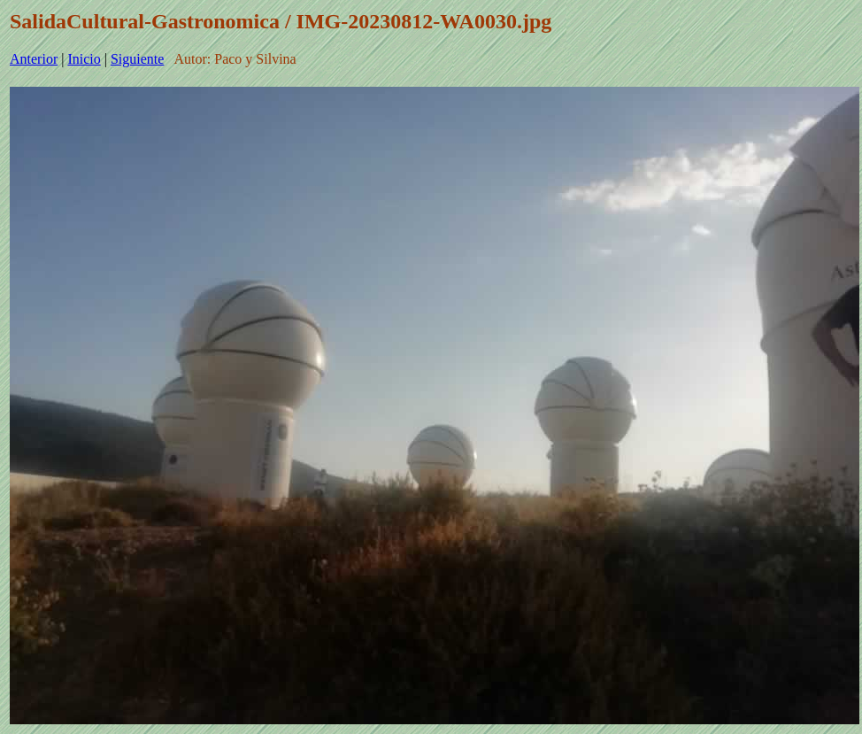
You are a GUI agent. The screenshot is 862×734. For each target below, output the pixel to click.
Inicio (83, 58)
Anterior (34, 58)
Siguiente (137, 58)
